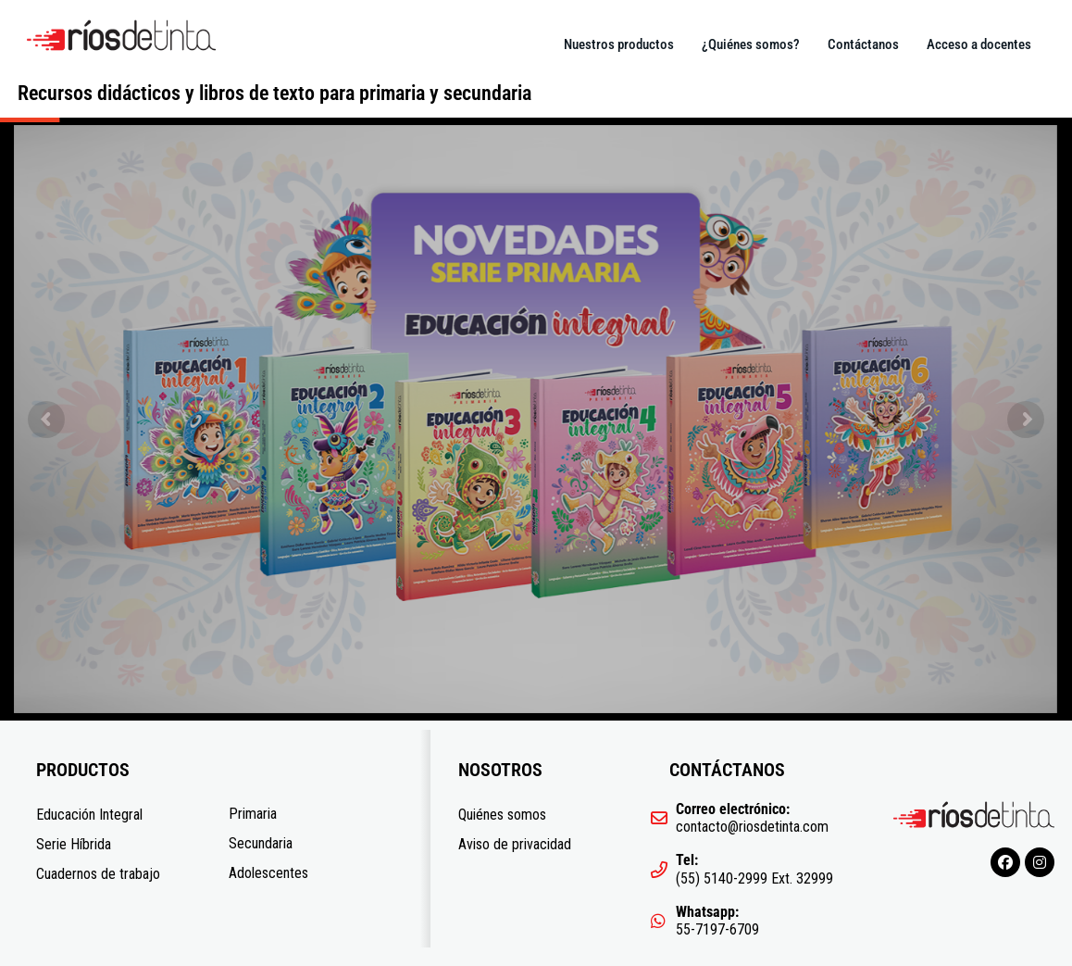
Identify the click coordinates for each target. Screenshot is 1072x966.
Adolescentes (268, 873)
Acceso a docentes (979, 44)
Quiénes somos (502, 814)
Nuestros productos (619, 44)
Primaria (253, 813)
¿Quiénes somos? (751, 44)
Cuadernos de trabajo (98, 874)
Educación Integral (89, 814)
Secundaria (261, 843)
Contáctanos (863, 44)
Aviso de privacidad (514, 844)
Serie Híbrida (73, 844)
